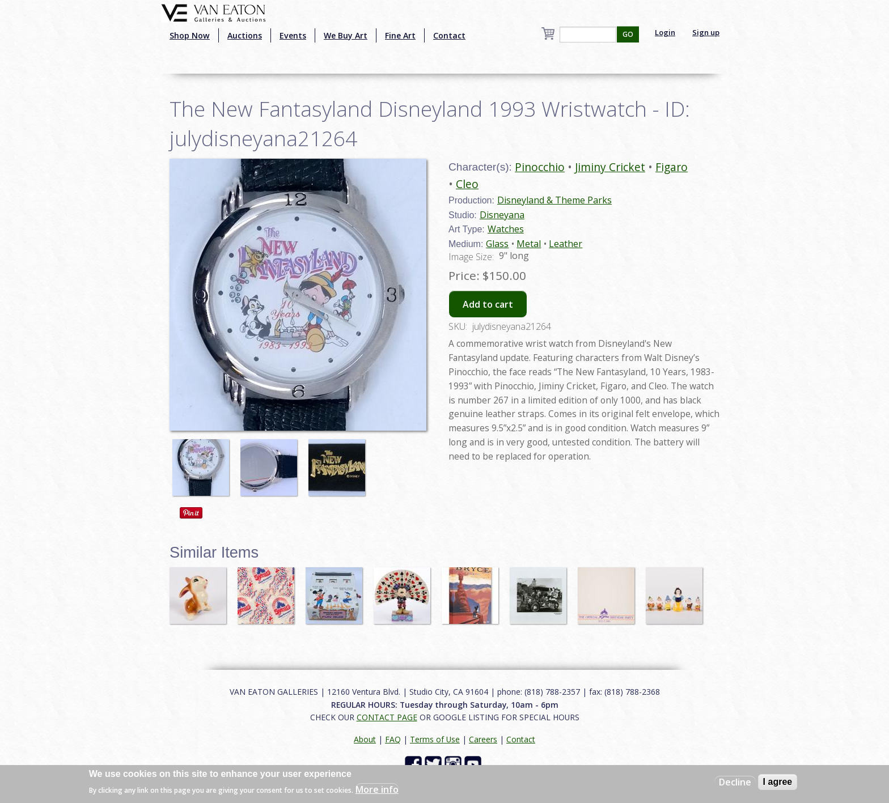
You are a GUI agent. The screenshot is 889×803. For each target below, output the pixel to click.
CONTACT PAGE (387, 717)
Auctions (244, 35)
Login (665, 32)
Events (293, 35)
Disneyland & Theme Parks (554, 200)
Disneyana (502, 215)
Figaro (671, 167)
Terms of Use (435, 739)
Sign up (705, 32)
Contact (449, 35)
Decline (735, 782)
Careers (483, 739)
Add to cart (488, 304)
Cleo (467, 184)
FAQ (393, 739)
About (365, 739)
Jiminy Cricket (610, 167)
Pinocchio (540, 167)
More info (377, 789)
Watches (506, 229)
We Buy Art (345, 35)
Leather (565, 243)
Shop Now (190, 35)
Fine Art (400, 35)
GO (628, 34)
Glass (497, 243)
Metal (529, 243)
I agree (778, 782)
